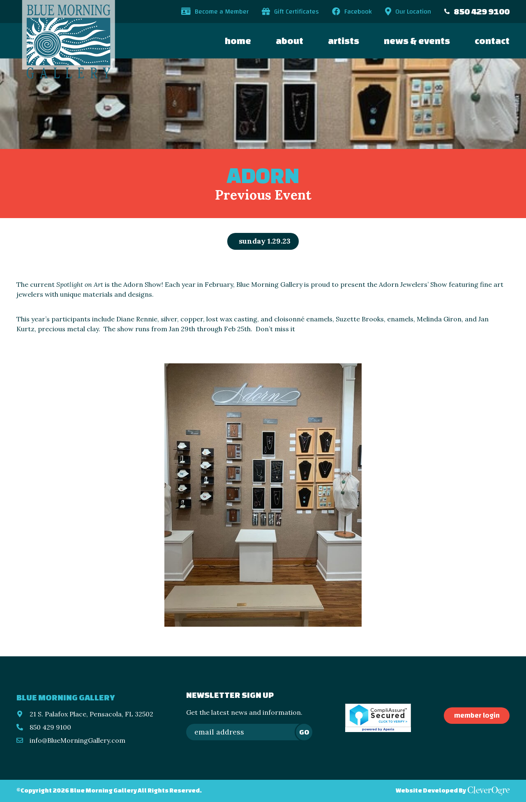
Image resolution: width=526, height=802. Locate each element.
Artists (343, 40)
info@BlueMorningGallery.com (77, 740)
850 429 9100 (482, 11)
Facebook (358, 11)
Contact (492, 40)
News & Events (417, 40)
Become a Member (222, 11)
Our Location (413, 11)
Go (304, 732)
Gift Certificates (296, 11)
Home (238, 40)
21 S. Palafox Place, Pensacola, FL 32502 (91, 714)
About (289, 40)
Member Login (477, 715)
